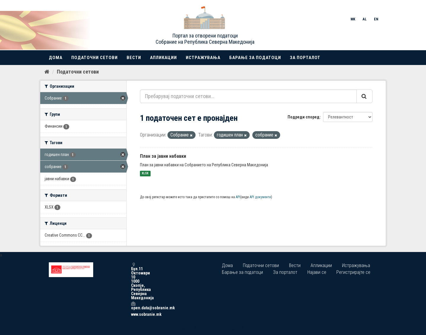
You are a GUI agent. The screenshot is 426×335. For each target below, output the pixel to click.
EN (376, 19)
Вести (134, 57)
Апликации (163, 57)
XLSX (145, 173)
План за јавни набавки (163, 156)
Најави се (316, 272)
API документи (260, 197)
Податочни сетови (94, 57)
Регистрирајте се (353, 272)
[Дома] (46, 72)
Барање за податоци (255, 57)
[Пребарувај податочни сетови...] (248, 96)
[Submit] (364, 96)
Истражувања (203, 57)
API (238, 197)
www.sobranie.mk (133, 314)
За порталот (305, 57)
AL (365, 19)
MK (353, 19)
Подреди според (304, 117)
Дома (55, 57)
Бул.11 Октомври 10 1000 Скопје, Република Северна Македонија (133, 281)
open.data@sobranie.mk (133, 305)
